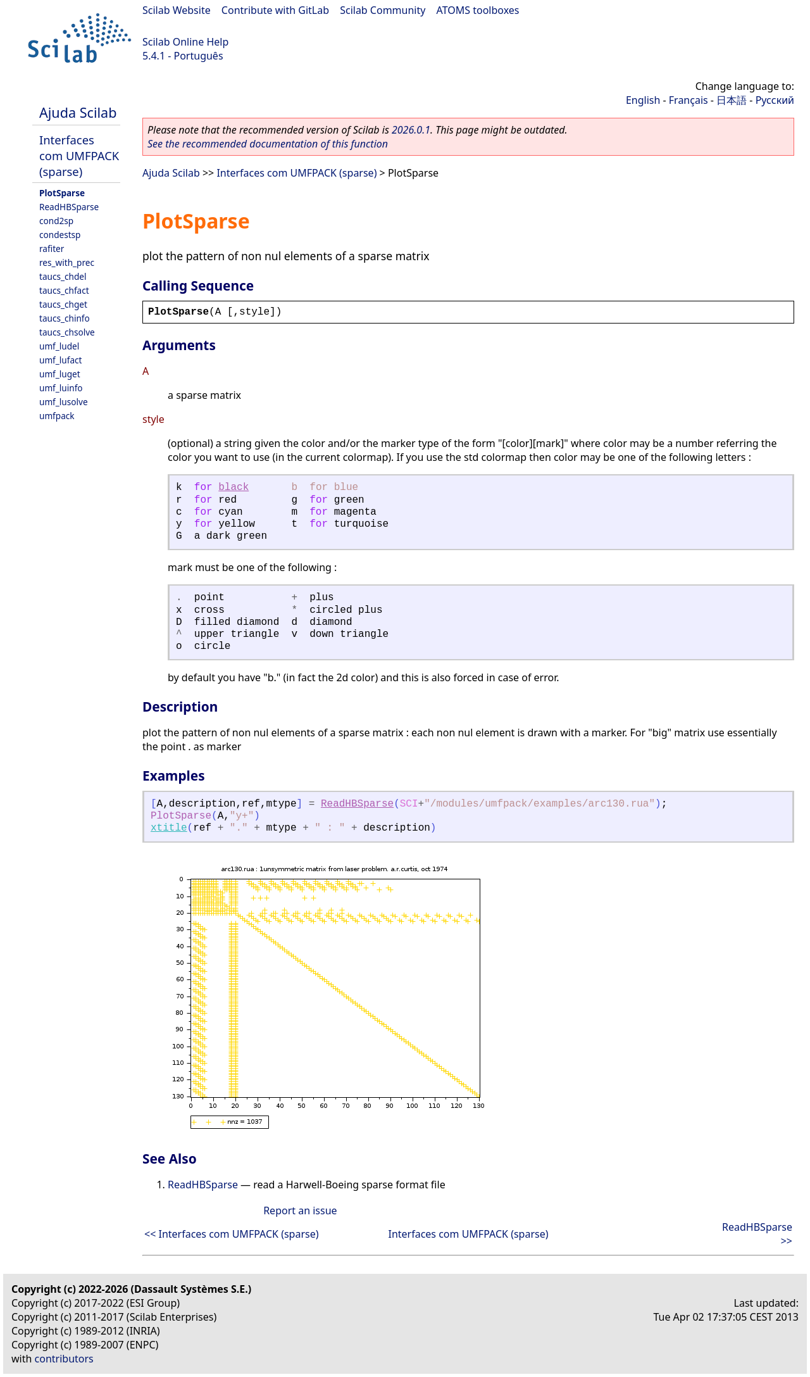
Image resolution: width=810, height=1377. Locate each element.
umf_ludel (59, 346)
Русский (775, 100)
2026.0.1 (411, 130)
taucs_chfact (64, 290)
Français (688, 100)
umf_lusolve (63, 402)
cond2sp (56, 221)
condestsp (59, 235)
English (643, 100)
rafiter (51, 248)
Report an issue (300, 1210)
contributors (64, 1359)
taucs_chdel (62, 276)
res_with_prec (66, 262)
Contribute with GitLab (275, 10)
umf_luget (59, 374)
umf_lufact (60, 360)
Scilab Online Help (185, 42)
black (233, 487)
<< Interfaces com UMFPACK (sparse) (231, 1234)
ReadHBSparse (69, 207)
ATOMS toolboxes (478, 10)
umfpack (57, 416)
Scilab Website (176, 10)
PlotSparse (62, 193)
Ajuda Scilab (77, 112)
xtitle (169, 828)
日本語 (731, 100)
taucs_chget (63, 304)
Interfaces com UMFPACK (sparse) (79, 155)
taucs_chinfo (64, 318)
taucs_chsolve (67, 332)
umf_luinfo (61, 388)
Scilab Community (382, 10)
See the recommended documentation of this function (267, 144)
